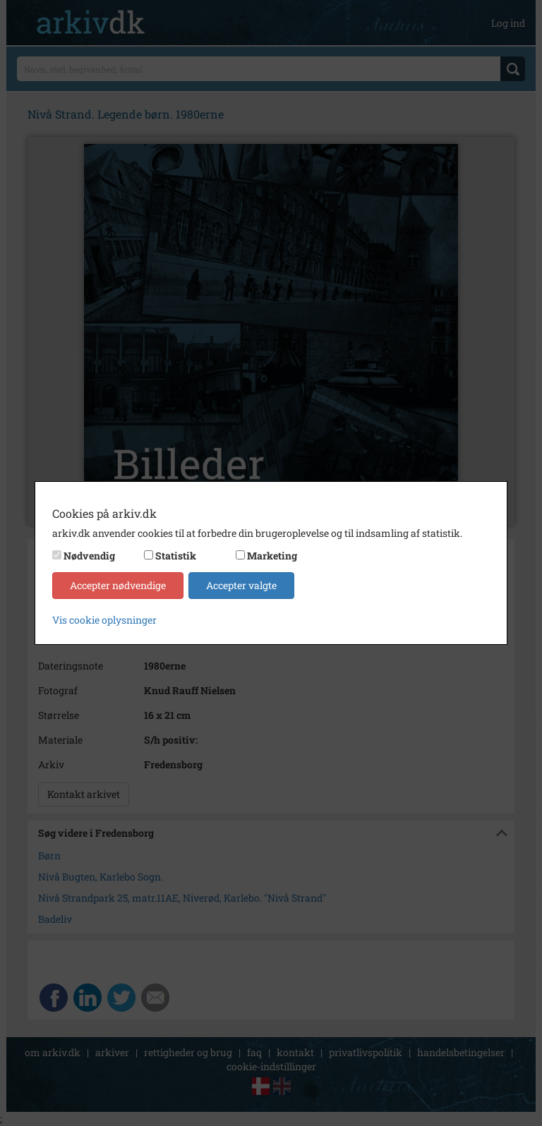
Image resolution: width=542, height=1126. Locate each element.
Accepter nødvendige (118, 585)
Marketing (272, 555)
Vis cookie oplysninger (104, 619)
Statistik (175, 555)
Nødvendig (89, 555)
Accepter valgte (241, 585)
